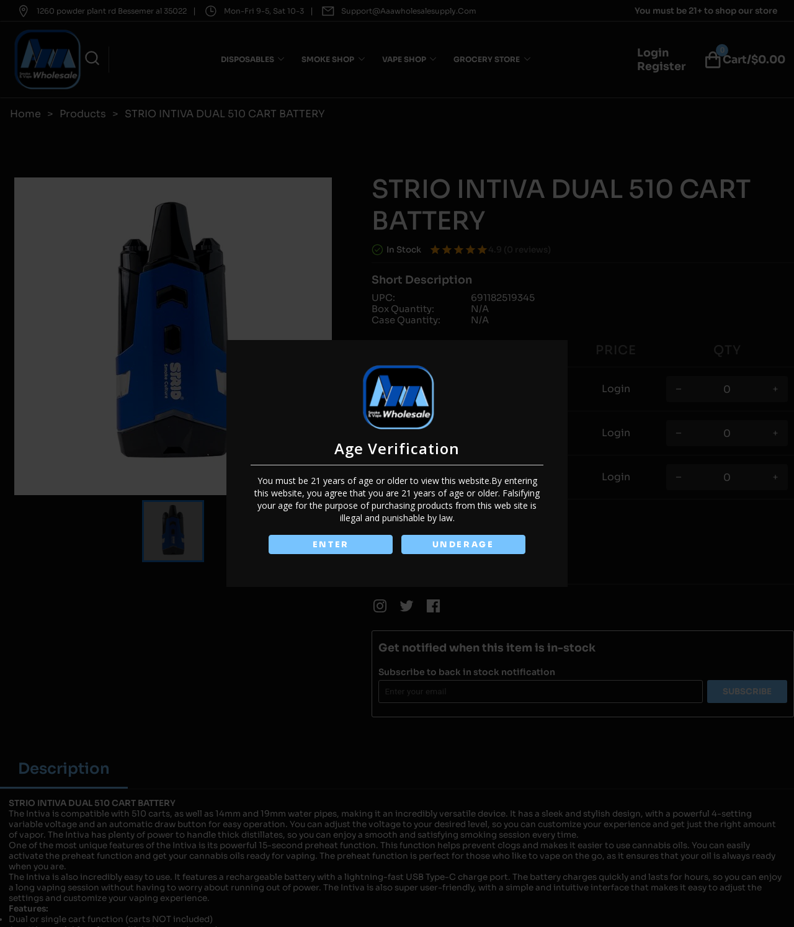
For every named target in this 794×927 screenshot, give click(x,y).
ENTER (330, 544)
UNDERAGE (463, 544)
